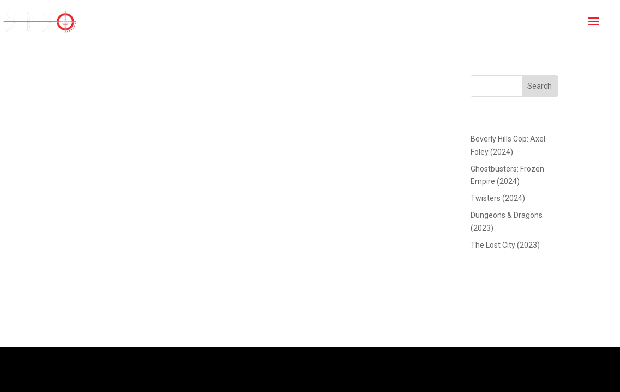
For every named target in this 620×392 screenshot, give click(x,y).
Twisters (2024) (498, 198)
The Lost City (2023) (505, 245)
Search (539, 86)
